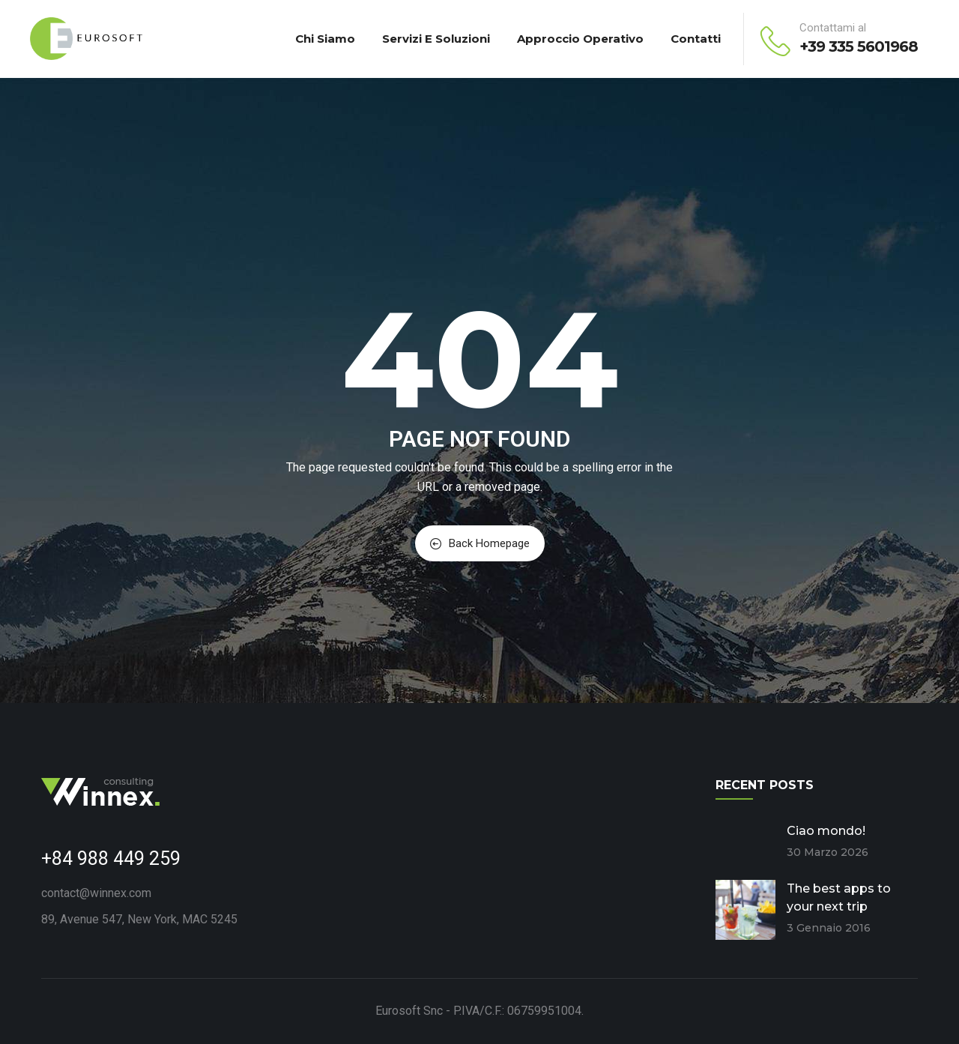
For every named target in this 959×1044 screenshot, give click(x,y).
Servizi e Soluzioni (436, 38)
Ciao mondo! (826, 831)
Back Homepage (480, 543)
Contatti (696, 38)
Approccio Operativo (580, 38)
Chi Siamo (325, 38)
